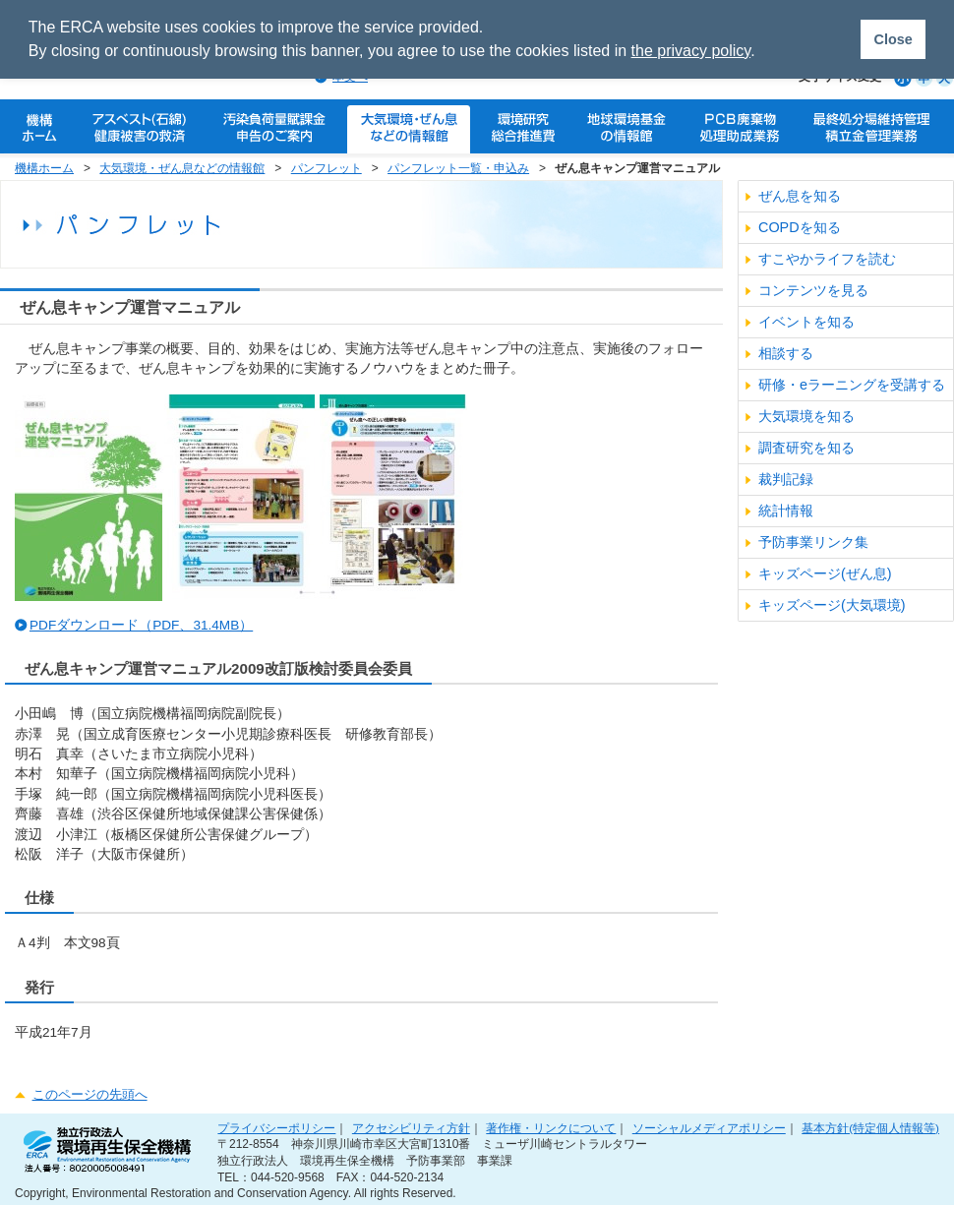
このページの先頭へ (90, 1094)
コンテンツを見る (813, 290)
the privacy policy (691, 50)
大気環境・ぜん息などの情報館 (182, 168)
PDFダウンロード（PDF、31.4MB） (141, 625)
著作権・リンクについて (551, 1127)
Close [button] (892, 39)
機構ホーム (44, 168)
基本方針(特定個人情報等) (870, 1127)
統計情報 (785, 510)
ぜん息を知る (799, 196)
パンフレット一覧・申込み (458, 168)
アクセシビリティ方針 (411, 1127)
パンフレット (326, 168)
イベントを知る (806, 322)
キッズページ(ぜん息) (825, 573)
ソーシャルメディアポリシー (709, 1127)
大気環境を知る (806, 416)
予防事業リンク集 (813, 542)
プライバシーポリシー (276, 1127)
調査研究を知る (806, 447)
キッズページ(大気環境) (832, 605)
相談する (785, 353)
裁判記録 (785, 479)
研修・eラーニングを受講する (851, 384)
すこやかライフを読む (827, 259)
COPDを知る (799, 227)
